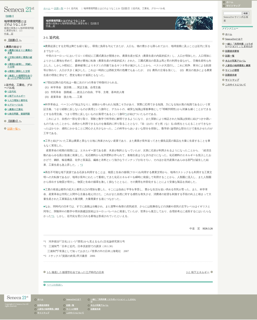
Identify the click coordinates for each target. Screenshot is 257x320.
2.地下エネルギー (16, 96)
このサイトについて (235, 85)
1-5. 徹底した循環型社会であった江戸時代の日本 (75, 272)
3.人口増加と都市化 (18, 100)
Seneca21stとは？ (234, 39)
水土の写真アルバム (235, 61)
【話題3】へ (14, 121)
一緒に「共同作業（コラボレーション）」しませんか (239, 45)
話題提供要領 (232, 51)
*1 (126, 114)
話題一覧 (58, 8)
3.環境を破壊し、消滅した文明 (20, 65)
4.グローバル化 (15, 105)
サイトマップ (233, 6)
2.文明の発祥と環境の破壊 (20, 58)
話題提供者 (231, 75)
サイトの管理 (232, 70)
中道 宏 (8, 34)
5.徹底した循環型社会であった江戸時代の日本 (20, 77)
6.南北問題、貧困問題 (19, 114)
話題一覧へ (13, 128)
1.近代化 (12, 91)
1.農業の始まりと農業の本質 (20, 51)
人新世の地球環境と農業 (237, 65)
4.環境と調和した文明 (19, 71)
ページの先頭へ (55, 285)
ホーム (46, 8)
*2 (52, 216)
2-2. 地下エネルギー (197, 272)
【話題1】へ (14, 40)
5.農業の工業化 (15, 109)
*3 (81, 164)
